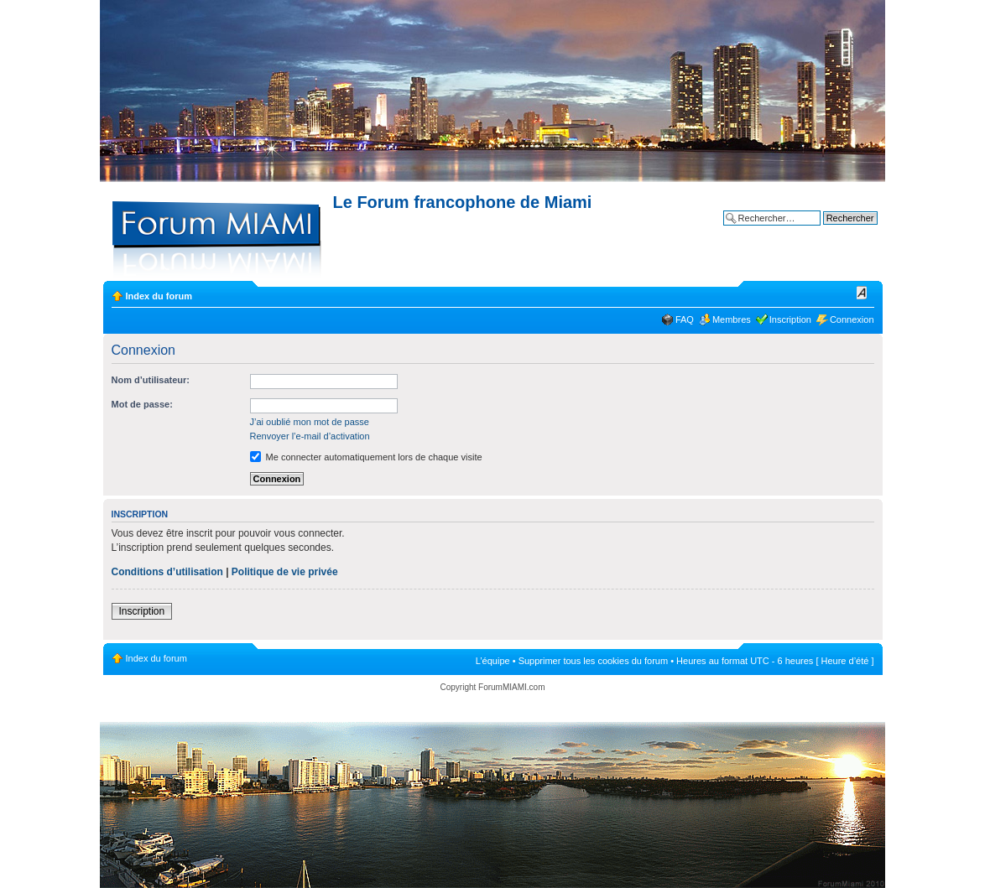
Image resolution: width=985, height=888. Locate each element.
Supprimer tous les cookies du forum (594, 661)
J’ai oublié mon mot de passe (309, 422)
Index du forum (159, 296)
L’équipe (493, 661)
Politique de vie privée (285, 572)
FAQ (684, 319)
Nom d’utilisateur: (151, 380)
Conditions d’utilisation (167, 572)
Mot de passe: (142, 404)
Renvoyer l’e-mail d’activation (310, 436)
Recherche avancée (836, 231)
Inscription (790, 319)
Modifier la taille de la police (862, 292)
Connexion (852, 319)
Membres (731, 319)
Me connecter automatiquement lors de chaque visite (366, 457)
